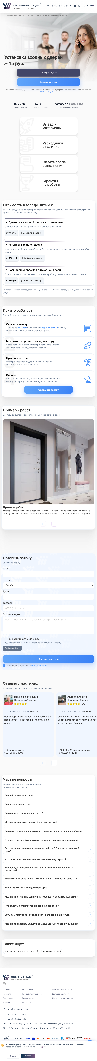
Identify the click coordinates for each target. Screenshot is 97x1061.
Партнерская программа (63, 989)
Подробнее (43, 1047)
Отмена (13, 1056)
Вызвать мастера (48, 82)
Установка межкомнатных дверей (21, 951)
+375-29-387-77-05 (17, 1014)
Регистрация (28, 989)
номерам (22, 327)
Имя (5, 568)
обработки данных (40, 665)
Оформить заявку (48, 389)
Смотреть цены (49, 72)
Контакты (26, 1002)
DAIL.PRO (18, 1038)
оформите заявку (49, 327)
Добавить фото (12, 648)
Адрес (6, 591)
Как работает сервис (32, 994)
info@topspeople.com (18, 1009)
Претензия (8, 998)
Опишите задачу (12, 614)
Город (6, 580)
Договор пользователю (63, 998)
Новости (7, 994)
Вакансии (7, 1002)
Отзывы (6, 989)
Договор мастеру (60, 994)
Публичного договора (48, 92)
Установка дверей (52, 951)
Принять (28, 1056)
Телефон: (8, 602)
